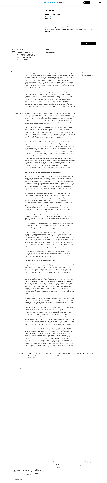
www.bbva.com (18, 479)
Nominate (86, 2)
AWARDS (53, 2)
